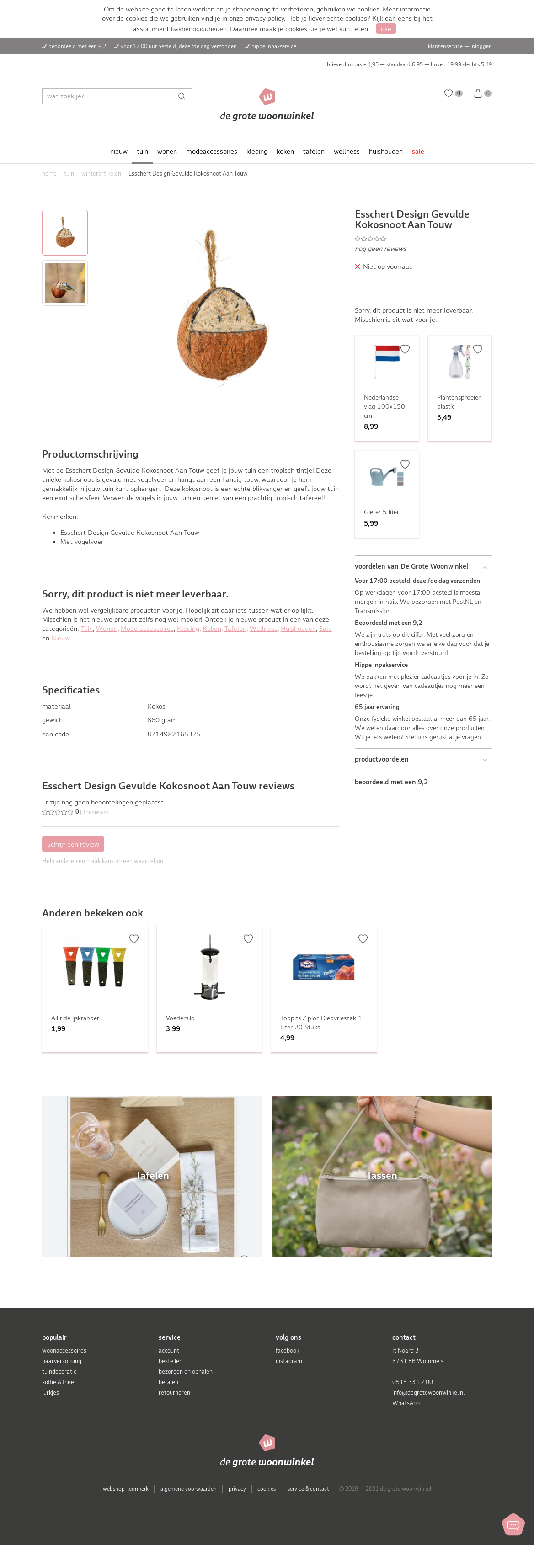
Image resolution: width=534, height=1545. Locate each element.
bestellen (170, 1361)
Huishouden (298, 628)
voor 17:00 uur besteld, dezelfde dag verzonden (179, 46)
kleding (256, 151)
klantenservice (445, 46)
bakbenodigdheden (199, 29)
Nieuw (60, 638)
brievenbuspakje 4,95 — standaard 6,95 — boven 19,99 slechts (409, 64)
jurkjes (50, 1392)
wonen (167, 151)
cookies (266, 1489)
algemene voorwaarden (188, 1489)
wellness (347, 151)
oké (386, 29)
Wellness (264, 628)
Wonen (106, 628)
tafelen (314, 151)
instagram (289, 1361)
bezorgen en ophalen (186, 1371)
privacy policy (264, 18)
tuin (142, 151)
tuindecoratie (59, 1371)
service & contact (308, 1489)
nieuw (119, 151)
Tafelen (235, 628)
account (169, 1350)
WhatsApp (406, 1403)
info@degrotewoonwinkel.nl (428, 1392)
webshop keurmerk (126, 1489)
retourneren (174, 1392)
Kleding (188, 628)
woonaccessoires (64, 1350)
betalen (168, 1382)
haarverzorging (61, 1361)
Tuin (87, 628)
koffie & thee (58, 1382)
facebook (287, 1350)
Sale (325, 628)
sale (418, 151)
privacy (237, 1489)
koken (285, 151)
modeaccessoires (211, 151)
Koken (212, 628)
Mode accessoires (147, 628)
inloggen (481, 46)
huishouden (386, 151)
